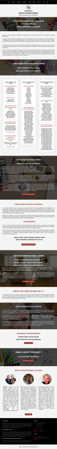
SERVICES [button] (13, 2)
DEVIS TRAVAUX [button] (19, 2)
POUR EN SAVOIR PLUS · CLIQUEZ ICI (10, 146)
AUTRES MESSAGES (28, 414)
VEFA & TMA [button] (39, 2)
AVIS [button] (44, 2)
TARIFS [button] (30, 2)
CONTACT (47, 2)
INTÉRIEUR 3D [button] (25, 2)
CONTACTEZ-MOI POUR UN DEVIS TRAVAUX (28, 194)
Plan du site (37, 439)
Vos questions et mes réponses (39, 436)
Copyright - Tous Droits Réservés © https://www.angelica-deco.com (28, 446)
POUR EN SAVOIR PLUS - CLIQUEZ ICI (28, 281)
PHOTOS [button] (34, 2)
